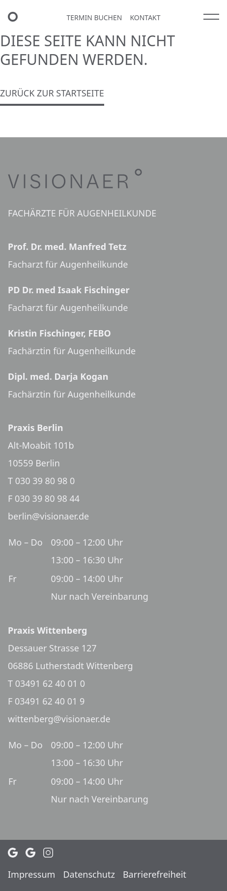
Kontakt (145, 17)
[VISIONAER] (113, 178)
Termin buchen (94, 17)
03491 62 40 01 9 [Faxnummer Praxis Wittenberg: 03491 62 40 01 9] (50, 701)
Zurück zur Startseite (52, 93)
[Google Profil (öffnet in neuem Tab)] (13, 853)
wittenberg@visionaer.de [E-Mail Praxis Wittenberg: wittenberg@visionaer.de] (59, 719)
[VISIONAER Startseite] (16, 17)
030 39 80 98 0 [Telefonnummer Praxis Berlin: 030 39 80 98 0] (45, 481)
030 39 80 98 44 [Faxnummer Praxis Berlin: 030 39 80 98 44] (47, 498)
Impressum (31, 874)
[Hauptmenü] (211, 17)
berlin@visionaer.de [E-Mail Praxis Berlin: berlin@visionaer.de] (48, 516)
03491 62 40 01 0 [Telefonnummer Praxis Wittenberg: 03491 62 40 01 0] (50, 683)
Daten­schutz (88, 874)
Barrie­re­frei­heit (154, 874)
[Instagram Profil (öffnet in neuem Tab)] (48, 853)
